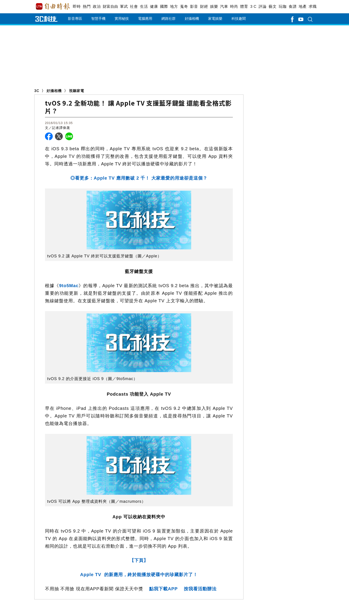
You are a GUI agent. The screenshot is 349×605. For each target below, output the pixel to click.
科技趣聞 (238, 18)
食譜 (292, 6)
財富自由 (110, 6)
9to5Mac (69, 285)
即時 (77, 6)
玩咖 (282, 6)
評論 (262, 6)
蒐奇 (184, 6)
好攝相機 (192, 18)
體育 (244, 6)
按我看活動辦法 (200, 588)
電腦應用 (145, 18)
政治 (97, 6)
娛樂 (214, 6)
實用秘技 (122, 18)
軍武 (124, 6)
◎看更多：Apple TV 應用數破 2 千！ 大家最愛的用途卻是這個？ (138, 178)
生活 (144, 6)
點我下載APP (163, 588)
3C (36, 91)
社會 (134, 6)
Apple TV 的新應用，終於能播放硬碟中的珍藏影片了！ (139, 574)
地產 (302, 6)
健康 (154, 6)
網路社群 (168, 18)
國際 (164, 6)
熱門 (87, 6)
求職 (313, 6)
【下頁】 (139, 560)
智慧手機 (98, 18)
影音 (194, 6)
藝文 (272, 6)
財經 (204, 6)
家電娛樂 (215, 18)
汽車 (224, 6)
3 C (253, 6)
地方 (174, 6)
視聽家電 (76, 91)
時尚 (234, 6)
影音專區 (75, 18)
